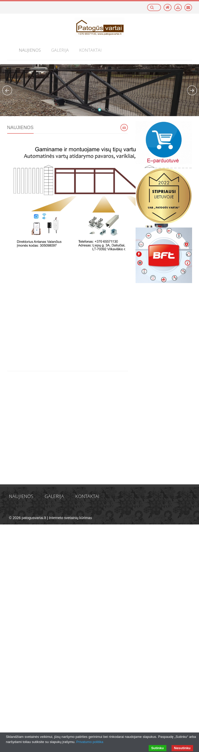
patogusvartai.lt (34, 518)
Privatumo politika (89, 742)
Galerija (54, 496)
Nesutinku (182, 748)
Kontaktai (87, 496)
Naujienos (21, 496)
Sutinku (157, 748)
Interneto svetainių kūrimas (70, 518)
